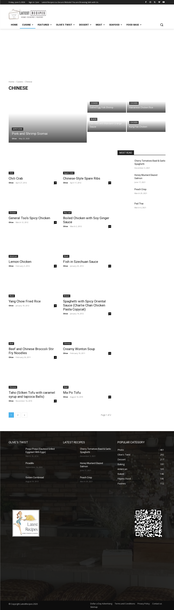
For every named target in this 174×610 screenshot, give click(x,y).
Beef (11, 343)
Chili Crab (16, 178)
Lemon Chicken (20, 262)
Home (11, 81)
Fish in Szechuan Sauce (80, 262)
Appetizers (17, 129)
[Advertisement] (87, 52)
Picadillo (30, 463)
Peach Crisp (140, 189)
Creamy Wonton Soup (79, 349)
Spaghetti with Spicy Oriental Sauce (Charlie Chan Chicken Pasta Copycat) (84, 305)
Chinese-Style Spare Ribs (81, 178)
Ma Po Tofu (72, 393)
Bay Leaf (67, 212)
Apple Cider (68, 173)
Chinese (94, 103)
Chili (11, 173)
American (13, 256)
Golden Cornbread (35, 477)
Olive (11, 182)
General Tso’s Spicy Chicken (29, 218)
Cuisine (19, 81)
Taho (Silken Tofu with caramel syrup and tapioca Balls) (32, 395)
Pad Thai (138, 203)
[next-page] (24, 415)
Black (93, 119)
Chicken (134, 103)
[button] (162, 25)
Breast (66, 296)
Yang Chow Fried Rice (25, 301)
